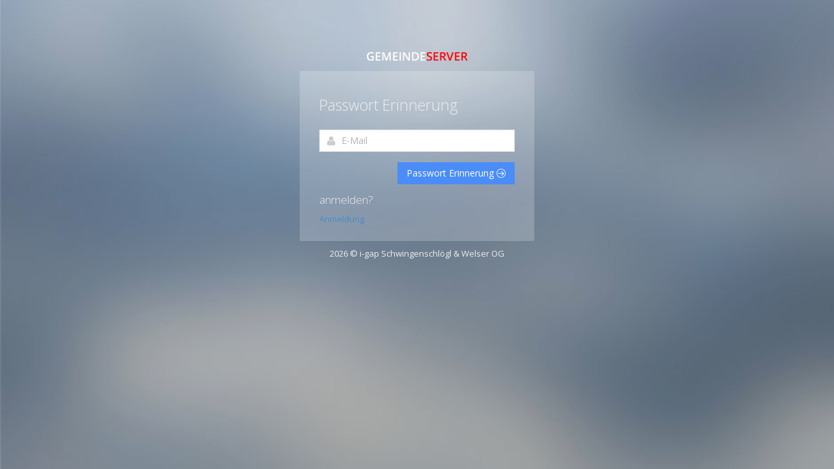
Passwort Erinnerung (456, 173)
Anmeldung (341, 219)
